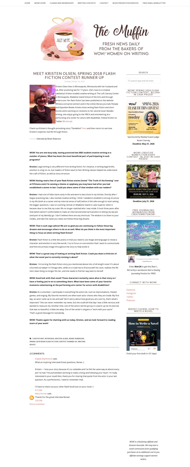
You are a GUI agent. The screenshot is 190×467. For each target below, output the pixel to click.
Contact (104, 3)
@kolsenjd (67, 121)
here (84, 128)
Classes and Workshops (62, 3)
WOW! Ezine (40, 3)
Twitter (130, 296)
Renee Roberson (76, 338)
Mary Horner (41, 393)
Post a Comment (37, 404)
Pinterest (131, 300)
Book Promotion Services (126, 3)
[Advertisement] (143, 397)
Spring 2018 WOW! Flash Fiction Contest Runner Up (53, 341)
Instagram (131, 293)
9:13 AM (38, 390)
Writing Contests (87, 3)
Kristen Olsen (61, 338)
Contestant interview (43, 338)
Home (27, 3)
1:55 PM (38, 400)
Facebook (131, 289)
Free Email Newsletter (154, 3)
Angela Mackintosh (43, 358)
